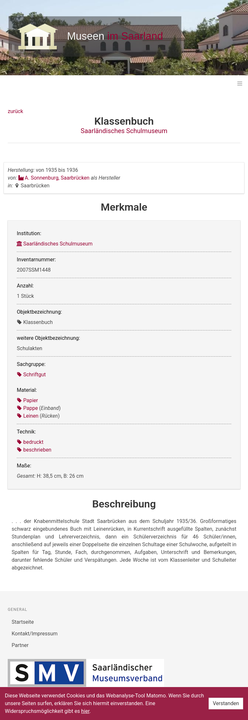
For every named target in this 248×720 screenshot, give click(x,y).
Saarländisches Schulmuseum (124, 131)
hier (85, 711)
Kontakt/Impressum (34, 634)
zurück (15, 111)
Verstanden (226, 703)
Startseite (23, 622)
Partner (20, 645)
